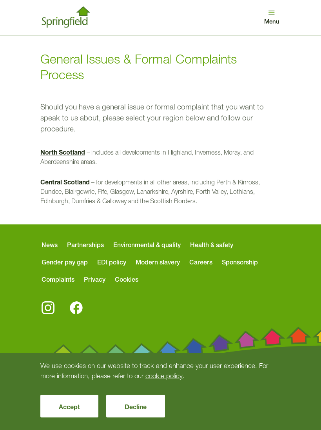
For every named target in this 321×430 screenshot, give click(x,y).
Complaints (58, 279)
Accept (69, 407)
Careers (200, 262)
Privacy (94, 279)
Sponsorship (240, 262)
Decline (136, 407)
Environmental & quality (147, 245)
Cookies (126, 279)
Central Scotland (65, 182)
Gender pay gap (65, 262)
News (50, 245)
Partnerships (85, 245)
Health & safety (211, 245)
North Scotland (62, 152)
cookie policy (164, 376)
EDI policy (111, 262)
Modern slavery (158, 262)
